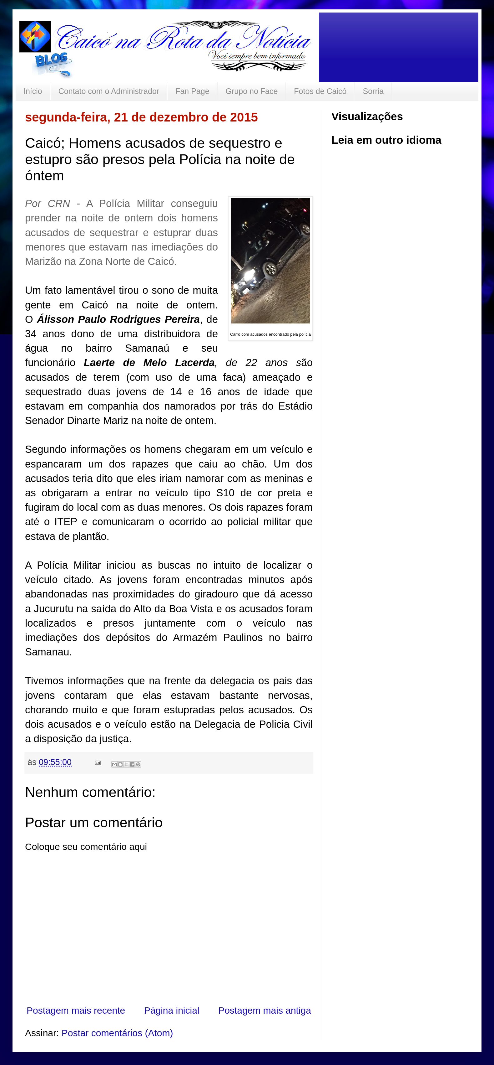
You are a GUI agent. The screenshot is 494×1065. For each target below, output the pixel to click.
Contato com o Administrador (108, 91)
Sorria (373, 91)
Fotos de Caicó (320, 91)
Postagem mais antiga (264, 1010)
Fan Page (192, 91)
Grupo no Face (252, 91)
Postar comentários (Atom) (117, 1033)
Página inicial (171, 1010)
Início (32, 91)
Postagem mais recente (76, 1010)
